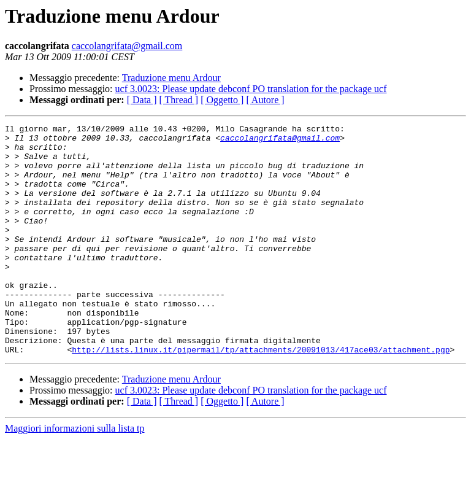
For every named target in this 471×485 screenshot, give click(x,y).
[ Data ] (142, 100)
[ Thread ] (179, 100)
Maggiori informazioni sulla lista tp (75, 474)
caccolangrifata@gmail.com (127, 46)
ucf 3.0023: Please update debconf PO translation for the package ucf (251, 88)
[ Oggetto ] (222, 100)
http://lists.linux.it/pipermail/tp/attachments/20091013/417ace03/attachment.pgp (261, 395)
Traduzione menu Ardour (171, 77)
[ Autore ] (265, 100)
